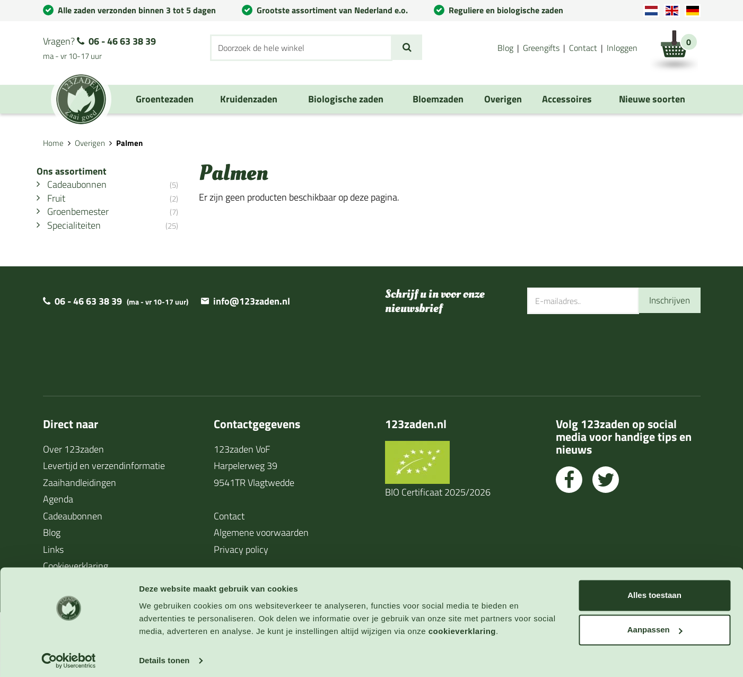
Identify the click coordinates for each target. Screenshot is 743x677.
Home (53, 143)
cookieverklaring (462, 626)
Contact (583, 47)
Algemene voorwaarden (261, 533)
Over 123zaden (73, 449)
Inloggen (622, 47)
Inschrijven (668, 301)
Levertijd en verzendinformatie (104, 466)
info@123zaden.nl (251, 301)
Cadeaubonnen (72, 516)
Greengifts (541, 47)
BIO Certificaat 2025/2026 (438, 492)
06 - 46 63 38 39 (122, 41)
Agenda (58, 500)
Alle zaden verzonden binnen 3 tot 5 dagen (137, 10)
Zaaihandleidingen (79, 483)
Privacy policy (241, 550)
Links (53, 550)
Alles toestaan (654, 590)
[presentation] (607, 349)
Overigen (90, 143)
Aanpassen (655, 625)
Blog (505, 47)
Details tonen (164, 656)
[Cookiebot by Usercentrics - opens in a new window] (68, 656)
